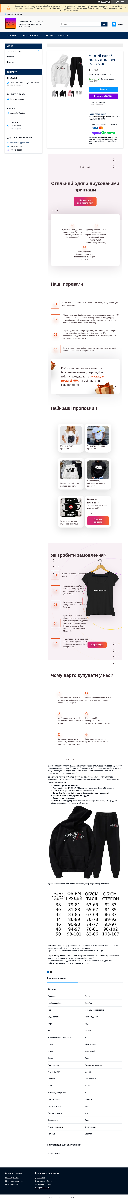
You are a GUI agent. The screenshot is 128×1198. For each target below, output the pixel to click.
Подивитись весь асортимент (85, 201)
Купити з (103, 96)
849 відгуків (105, 2)
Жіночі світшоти (11, 1184)
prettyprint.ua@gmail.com (19, 143)
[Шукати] (104, 24)
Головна (11, 35)
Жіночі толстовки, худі (14, 1181)
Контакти (63, 35)
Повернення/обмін (42, 1188)
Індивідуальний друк (43, 1181)
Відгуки (10, 62)
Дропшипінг (40, 1178)
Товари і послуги (29, 35)
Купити (103, 89)
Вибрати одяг (97, 645)
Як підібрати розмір (43, 1184)
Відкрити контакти (98, 520)
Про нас (49, 35)
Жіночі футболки (11, 1178)
